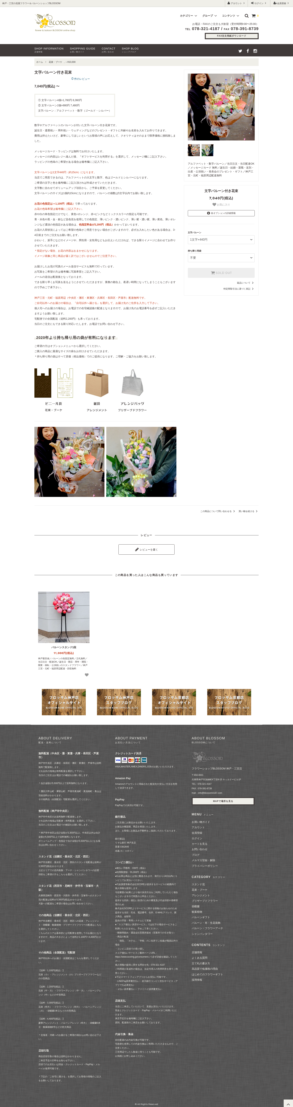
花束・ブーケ (55, 62)
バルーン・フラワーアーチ (207, 926)
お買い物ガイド (201, 820)
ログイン (259, 3)
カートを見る (199, 841)
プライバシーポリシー (205, 863)
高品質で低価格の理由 (205, 967)
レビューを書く (146, 548)
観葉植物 (197, 909)
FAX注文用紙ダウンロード (231, 36)
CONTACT (108, 50)
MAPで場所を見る (223, 799)
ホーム (39, 62)
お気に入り (221, 204)
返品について (246, 279)
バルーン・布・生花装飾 (206, 920)
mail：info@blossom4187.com (207, 791)
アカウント (236, 3)
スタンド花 (198, 882)
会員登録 (282, 3)
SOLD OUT (221, 270)
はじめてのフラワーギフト (207, 972)
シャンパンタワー (202, 931)
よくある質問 (199, 956)
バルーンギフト (201, 915)
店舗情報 (197, 950)
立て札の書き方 (201, 961)
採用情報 (197, 977)
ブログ (196, 852)
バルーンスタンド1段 (63, 645)
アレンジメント (201, 893)
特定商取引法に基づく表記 (239, 285)
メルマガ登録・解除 (203, 858)
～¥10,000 (70, 62)
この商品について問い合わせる (218, 511)
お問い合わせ (199, 847)
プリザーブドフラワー (205, 899)
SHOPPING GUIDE (82, 50)
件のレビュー (81, 78)
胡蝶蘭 (196, 904)
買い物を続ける (249, 511)
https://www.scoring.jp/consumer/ (131, 955)
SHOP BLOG (130, 50)
